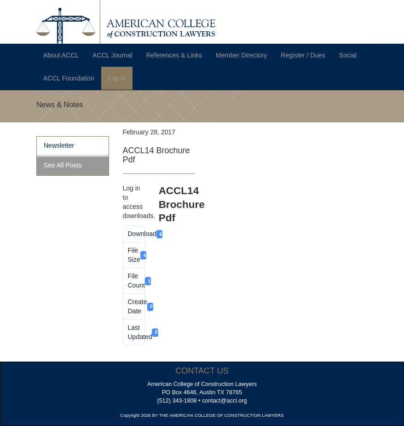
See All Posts (63, 165)
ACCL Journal (112, 55)
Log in (117, 78)
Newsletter (59, 145)
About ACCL (61, 55)
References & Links (174, 55)
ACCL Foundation (68, 78)
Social (348, 55)
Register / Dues (303, 55)
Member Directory (241, 55)
